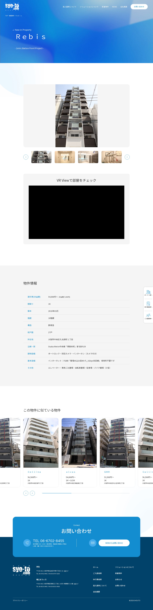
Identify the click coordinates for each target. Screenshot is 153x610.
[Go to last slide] (25, 157)
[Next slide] (127, 157)
